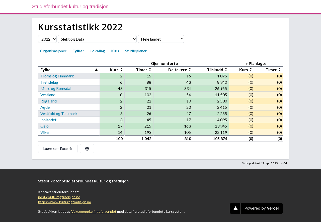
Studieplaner (136, 50)
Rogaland (48, 100)
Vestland (47, 94)
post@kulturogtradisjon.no (59, 197)
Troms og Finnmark (57, 75)
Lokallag (97, 50)
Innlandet (48, 119)
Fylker (78, 50)
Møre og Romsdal (55, 88)
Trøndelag (49, 82)
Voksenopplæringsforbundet (93, 211)
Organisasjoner (53, 50)
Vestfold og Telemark (58, 113)
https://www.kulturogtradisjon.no (64, 202)
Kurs (115, 50)
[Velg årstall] (47, 39)
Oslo (44, 126)
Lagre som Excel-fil (57, 148)
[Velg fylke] (161, 39)
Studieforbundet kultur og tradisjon (70, 6)
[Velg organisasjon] (97, 39)
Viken (45, 132)
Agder (45, 107)
